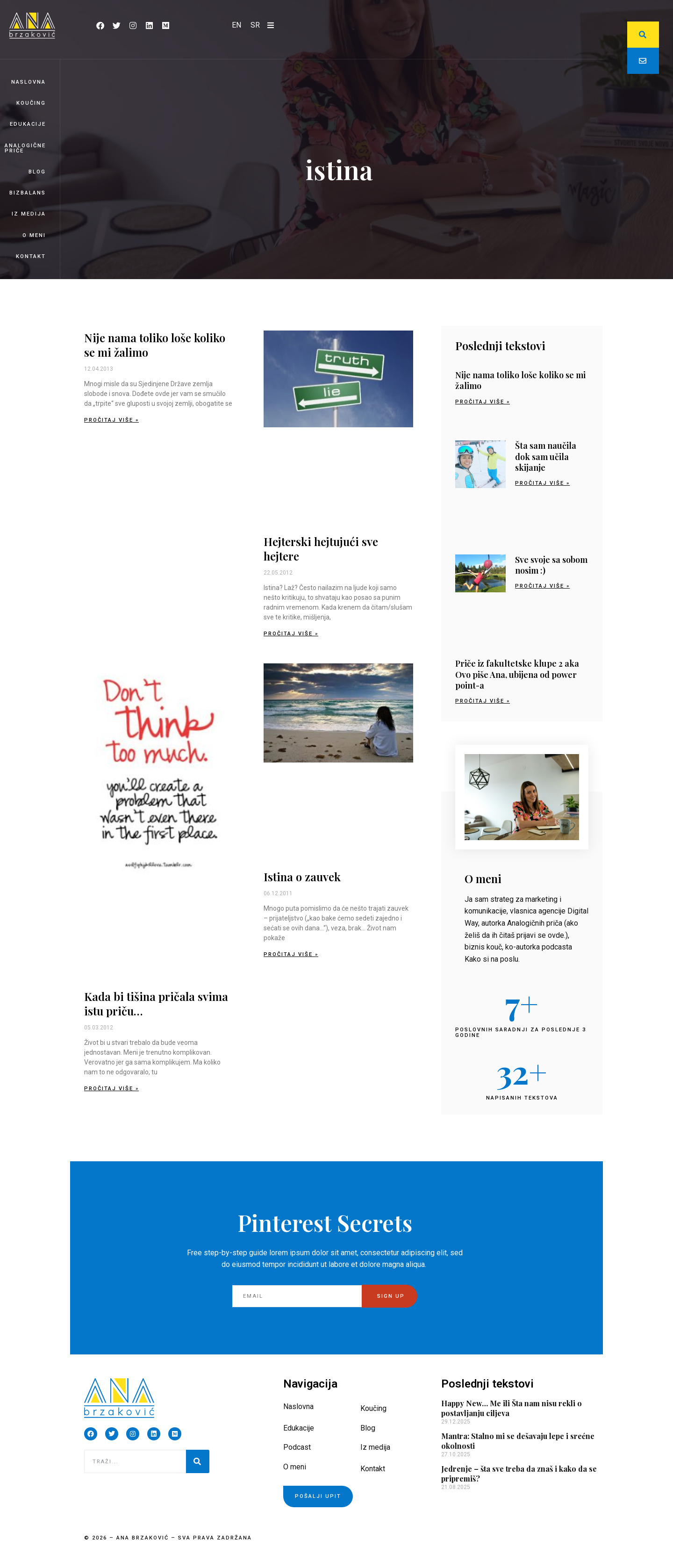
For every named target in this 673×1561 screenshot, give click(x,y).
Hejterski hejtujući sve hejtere (321, 548)
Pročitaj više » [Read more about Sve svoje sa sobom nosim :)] (542, 586)
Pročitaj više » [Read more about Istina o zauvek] (291, 954)
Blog (37, 172)
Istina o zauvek (302, 876)
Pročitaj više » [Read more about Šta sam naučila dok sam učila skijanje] (542, 483)
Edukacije (28, 124)
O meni (34, 235)
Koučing (31, 103)
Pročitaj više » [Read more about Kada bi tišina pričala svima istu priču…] (111, 1089)
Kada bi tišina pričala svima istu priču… (156, 1003)
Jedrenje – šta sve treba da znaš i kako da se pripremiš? (519, 1473)
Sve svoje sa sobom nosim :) (551, 565)
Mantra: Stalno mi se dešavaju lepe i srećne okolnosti (517, 1441)
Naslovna (28, 82)
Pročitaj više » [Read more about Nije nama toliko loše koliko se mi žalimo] (111, 420)
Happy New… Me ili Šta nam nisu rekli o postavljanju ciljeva (511, 1408)
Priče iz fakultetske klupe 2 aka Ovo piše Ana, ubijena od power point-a (517, 674)
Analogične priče (25, 148)
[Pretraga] (197, 1461)
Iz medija (29, 214)
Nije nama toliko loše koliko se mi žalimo (154, 345)
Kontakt (31, 256)
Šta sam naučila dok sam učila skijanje (545, 456)
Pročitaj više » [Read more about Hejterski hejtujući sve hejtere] (291, 634)
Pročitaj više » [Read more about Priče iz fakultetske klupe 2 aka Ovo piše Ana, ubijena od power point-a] (482, 701)
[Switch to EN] (236, 25)
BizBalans (27, 193)
